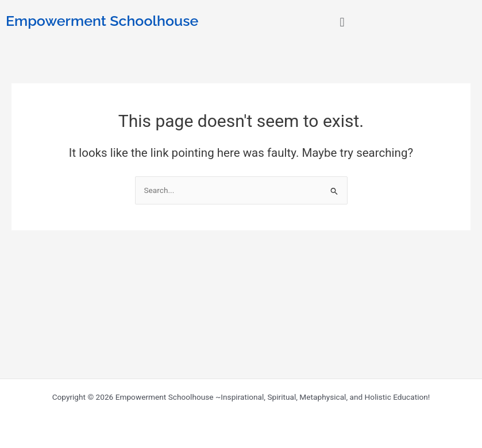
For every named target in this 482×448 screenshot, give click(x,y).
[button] (342, 22)
